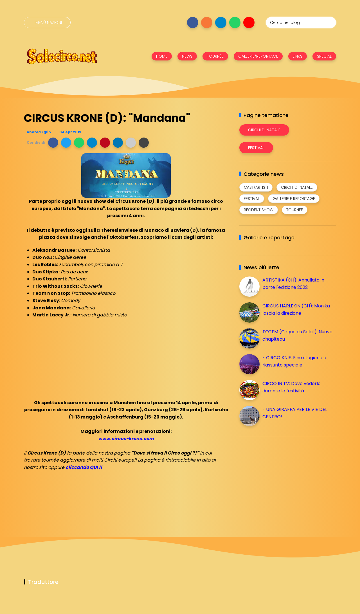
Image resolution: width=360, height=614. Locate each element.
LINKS (297, 56)
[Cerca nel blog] (301, 22)
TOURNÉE (215, 56)
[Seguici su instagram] (206, 22)
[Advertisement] (281, 480)
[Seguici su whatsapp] (234, 22)
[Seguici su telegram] (220, 22)
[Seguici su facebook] (192, 22)
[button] (53, 143)
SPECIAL (324, 56)
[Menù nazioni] (47, 22)
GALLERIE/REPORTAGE (258, 56)
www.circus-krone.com (126, 438)
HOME (161, 56)
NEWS (187, 56)
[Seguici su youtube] (249, 22)
